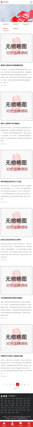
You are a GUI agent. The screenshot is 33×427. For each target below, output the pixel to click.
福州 (2, 405)
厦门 (5, 403)
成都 (17, 398)
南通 (21, 398)
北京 (2, 398)
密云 (24, 410)
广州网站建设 (19, 418)
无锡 (21, 405)
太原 (28, 405)
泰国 (17, 412)
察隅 (28, 410)
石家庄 (6, 405)
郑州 (12, 407)
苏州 (28, 401)
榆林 (5, 410)
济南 (24, 403)
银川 (2, 410)
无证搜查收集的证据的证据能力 (12, 298)
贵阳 (28, 403)
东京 (13, 412)
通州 (21, 410)
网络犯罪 (6, 24)
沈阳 (5, 401)
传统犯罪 (26, 24)
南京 (28, 398)
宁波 (2, 401)
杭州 (24, 398)
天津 (17, 401)
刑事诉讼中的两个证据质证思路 (12, 356)
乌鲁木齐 (3, 407)
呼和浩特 (12, 405)
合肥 (24, 401)
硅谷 (5, 412)
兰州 (8, 407)
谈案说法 (16, 28)
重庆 (2, 403)
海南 (17, 405)
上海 (5, 398)
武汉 (16, 407)
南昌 (17, 403)
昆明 (24, 405)
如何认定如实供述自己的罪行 (11, 240)
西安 (9, 401)
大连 (27, 407)
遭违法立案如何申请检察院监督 (12, 65)
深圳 (13, 398)
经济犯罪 (16, 24)
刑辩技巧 (6, 28)
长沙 (9, 403)
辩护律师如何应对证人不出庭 (11, 182)
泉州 (19, 407)
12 (14, 388)
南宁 (13, 401)
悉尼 (9, 412)
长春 (9, 410)
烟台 (13, 403)
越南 (2, 412)
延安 (21, 401)
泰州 (13, 410)
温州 (21, 403)
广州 (9, 398)
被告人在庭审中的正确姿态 (10, 123)
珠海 (17, 410)
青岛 (23, 407)
